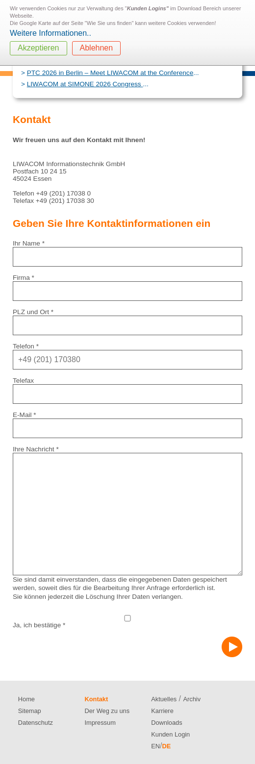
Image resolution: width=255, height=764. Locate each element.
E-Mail (24, 415)
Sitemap (29, 711)
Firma (23, 277)
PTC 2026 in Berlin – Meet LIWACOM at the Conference (110, 72)
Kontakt (96, 699)
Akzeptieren (38, 48)
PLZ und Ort (33, 312)
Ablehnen (96, 48)
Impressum (100, 722)
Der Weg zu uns (107, 711)
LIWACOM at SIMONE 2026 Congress (85, 84)
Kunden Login (170, 734)
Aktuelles (164, 699)
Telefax (23, 380)
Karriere (162, 711)
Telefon (26, 346)
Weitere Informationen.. (50, 33)
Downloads (166, 722)
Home (26, 699)
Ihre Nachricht (36, 449)
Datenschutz (35, 722)
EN (155, 746)
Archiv (192, 699)
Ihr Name (29, 243)
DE (166, 746)
